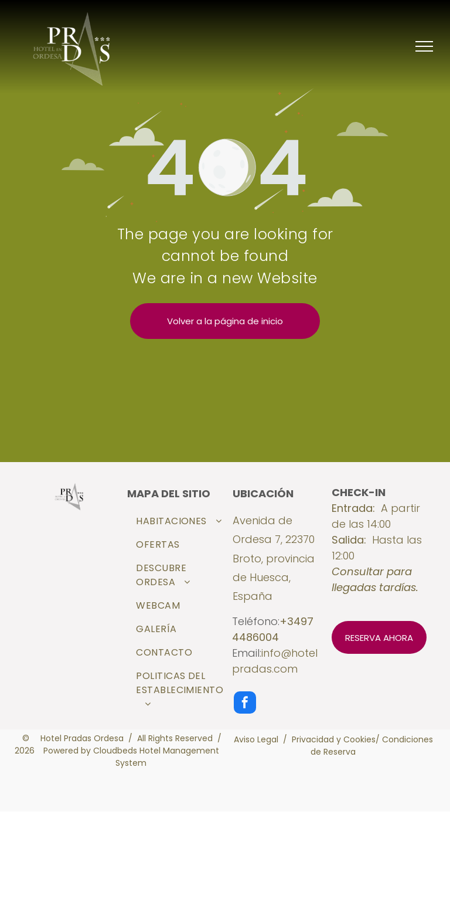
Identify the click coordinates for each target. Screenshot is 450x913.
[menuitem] (179, 521)
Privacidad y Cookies (334, 739)
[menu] (424, 46)
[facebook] (245, 704)
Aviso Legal (256, 739)
